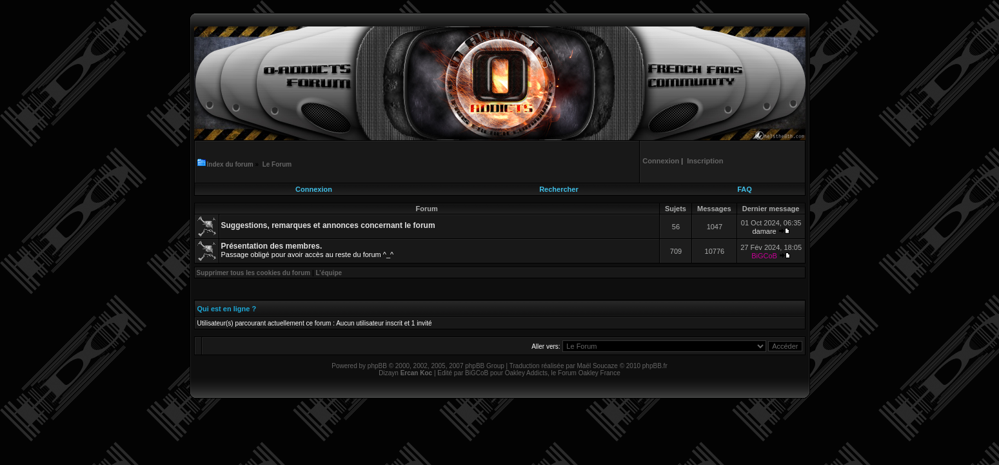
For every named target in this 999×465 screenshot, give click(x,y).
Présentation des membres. (271, 246)
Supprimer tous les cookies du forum (254, 272)
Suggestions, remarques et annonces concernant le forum (328, 225)
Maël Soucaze (597, 365)
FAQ (744, 189)
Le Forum (277, 164)
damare (764, 231)
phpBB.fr (655, 365)
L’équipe (329, 272)
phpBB (377, 365)
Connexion (313, 189)
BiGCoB (764, 256)
